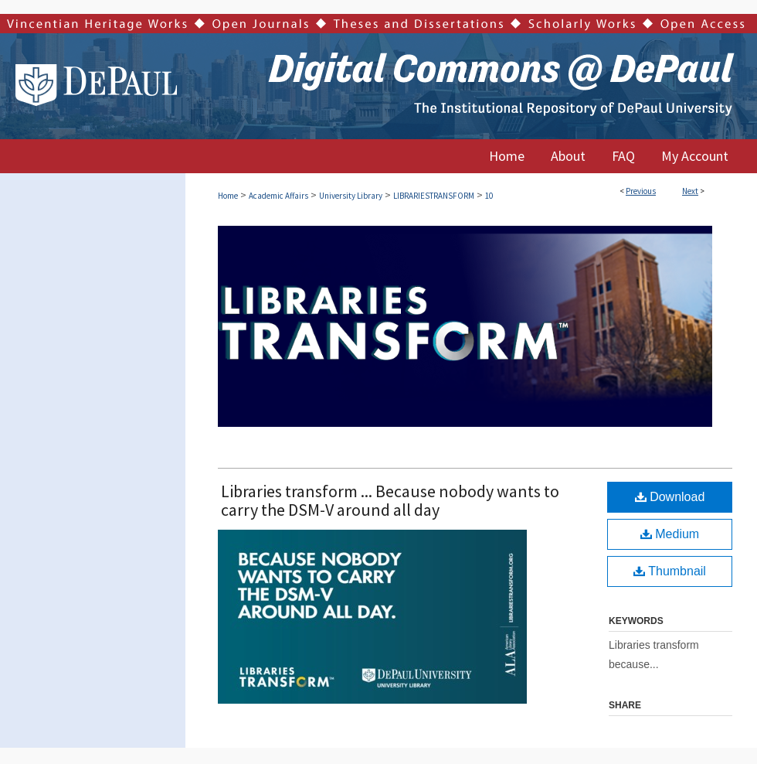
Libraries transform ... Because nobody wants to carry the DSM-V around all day (390, 500)
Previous (641, 191)
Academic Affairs (278, 195)
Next (690, 191)
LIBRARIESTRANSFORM (433, 195)
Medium (669, 534)
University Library (350, 195)
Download (670, 496)
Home (228, 195)
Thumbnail (669, 571)
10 (489, 195)
